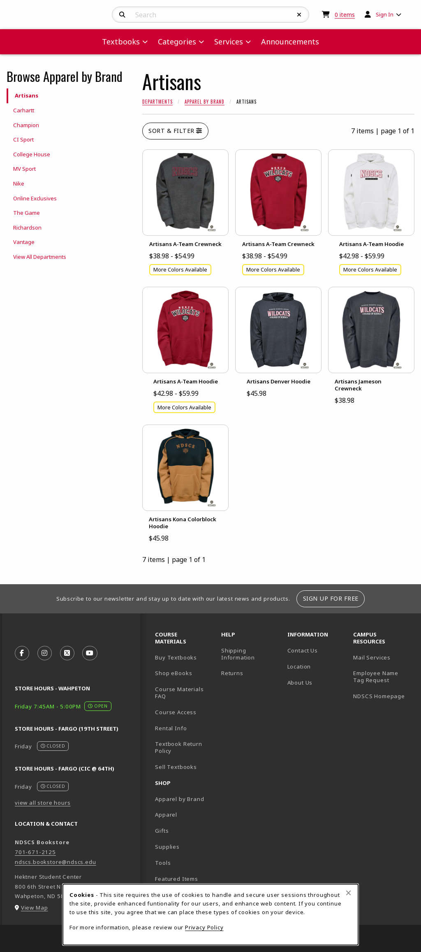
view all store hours (43, 802)
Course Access (176, 712)
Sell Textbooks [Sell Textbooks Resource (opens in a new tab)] (176, 767)
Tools (163, 862)
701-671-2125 (35, 852)
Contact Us (302, 650)
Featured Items (176, 878)
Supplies (167, 846)
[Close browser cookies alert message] (348, 892)
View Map (34, 907)
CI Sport (23, 139)
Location (299, 666)
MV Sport (24, 168)
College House (31, 154)
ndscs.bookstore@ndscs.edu (55, 862)
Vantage (24, 242)
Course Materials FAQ (179, 692)
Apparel (166, 814)
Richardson (27, 227)
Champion (26, 125)
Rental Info (171, 728)
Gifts (162, 830)
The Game (26, 212)
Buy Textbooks (176, 657)
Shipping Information (238, 654)
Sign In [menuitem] (384, 14)
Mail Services (372, 657)
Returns (232, 673)
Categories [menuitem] (177, 41)
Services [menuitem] (228, 41)
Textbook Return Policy (178, 747)
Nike (18, 183)
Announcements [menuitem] (290, 41)
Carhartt (23, 110)
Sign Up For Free (331, 598)
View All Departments (39, 256)
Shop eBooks (173, 673)
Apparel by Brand (204, 101)
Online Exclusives (35, 198)
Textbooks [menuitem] (121, 41)
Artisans (26, 95)
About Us (300, 682)
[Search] (122, 15)
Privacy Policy (204, 927)
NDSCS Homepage (379, 696)
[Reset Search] (299, 15)
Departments (157, 101)
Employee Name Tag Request (375, 676)
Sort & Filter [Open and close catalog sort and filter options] (175, 131)
